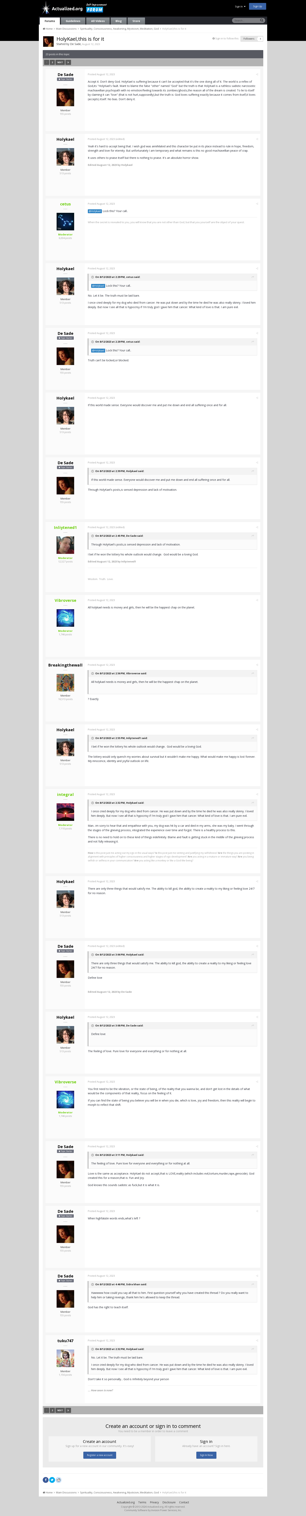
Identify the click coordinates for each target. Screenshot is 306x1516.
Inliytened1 (133, 738)
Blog (119, 21)
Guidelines (73, 21)
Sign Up (257, 6)
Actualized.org (126, 1502)
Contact (184, 1502)
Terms (142, 1502)
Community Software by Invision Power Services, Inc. (153, 1510)
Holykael (65, 139)
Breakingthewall (65, 665)
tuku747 (65, 1340)
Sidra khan (133, 1284)
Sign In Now (206, 1455)
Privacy (154, 1502)
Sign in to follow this (227, 38)
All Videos (98, 21)
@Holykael (95, 211)
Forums (50, 21)
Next (60, 62)
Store (136, 21)
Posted (101, 74)
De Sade (75, 44)
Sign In (240, 6)
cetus (129, 277)
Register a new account (99, 1455)
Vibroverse (133, 673)
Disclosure (169, 1502)
